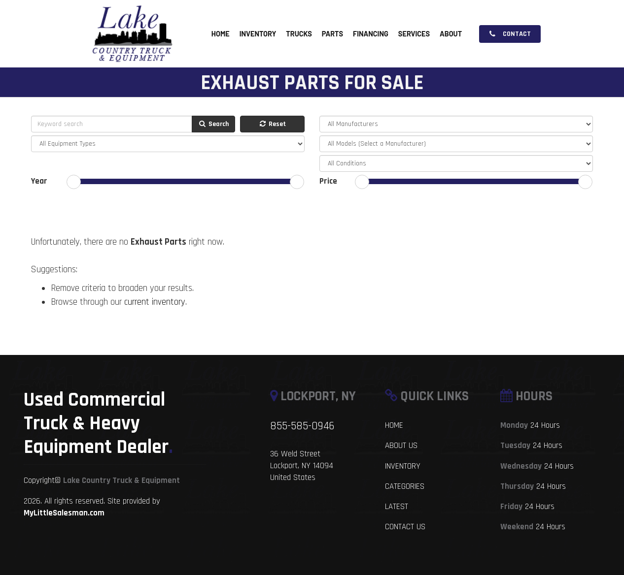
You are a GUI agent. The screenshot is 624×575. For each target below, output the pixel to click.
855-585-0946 (302, 426)
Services (414, 34)
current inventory (154, 302)
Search (213, 124)
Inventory (258, 34)
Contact (510, 34)
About (451, 34)
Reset (272, 124)
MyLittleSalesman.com (64, 513)
